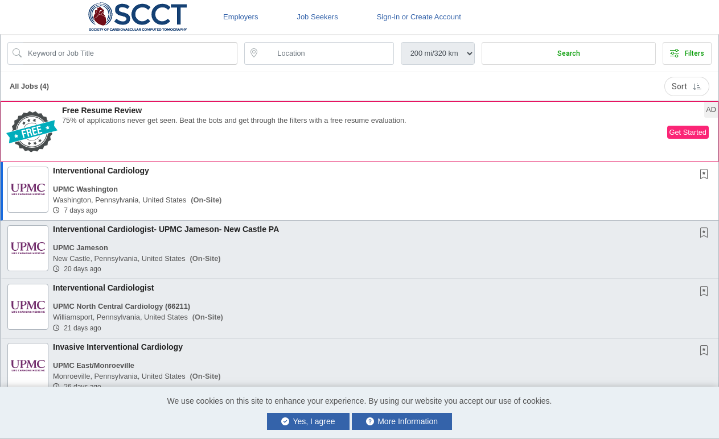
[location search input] (326, 53)
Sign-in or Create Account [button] (419, 17)
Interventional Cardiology (101, 170)
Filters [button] (687, 53)
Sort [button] (687, 86)
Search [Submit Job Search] (568, 53)
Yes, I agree (308, 421)
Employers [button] (240, 17)
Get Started (687, 132)
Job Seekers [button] (317, 17)
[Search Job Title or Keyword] (130, 53)
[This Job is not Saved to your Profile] (706, 175)
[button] (359, 131)
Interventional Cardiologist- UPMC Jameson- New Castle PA (166, 229)
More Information (402, 421)
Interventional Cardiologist (103, 287)
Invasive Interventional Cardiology (118, 346)
